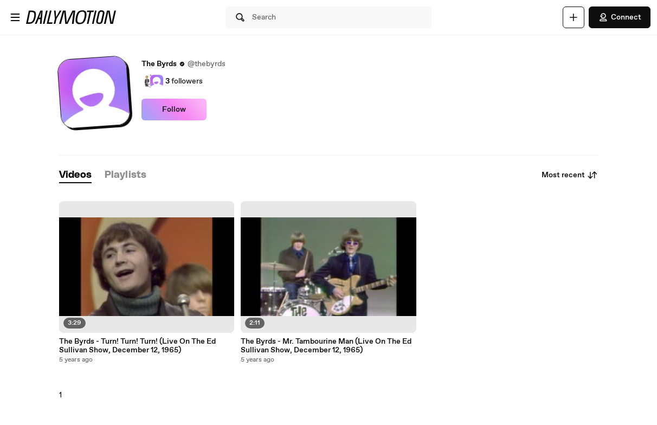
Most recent (570, 175)
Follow (174, 109)
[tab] (75, 175)
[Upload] (573, 17)
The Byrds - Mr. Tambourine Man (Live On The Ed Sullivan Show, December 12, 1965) (326, 346)
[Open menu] (15, 17)
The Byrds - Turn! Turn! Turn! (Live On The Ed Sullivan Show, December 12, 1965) (137, 346)
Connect (619, 17)
